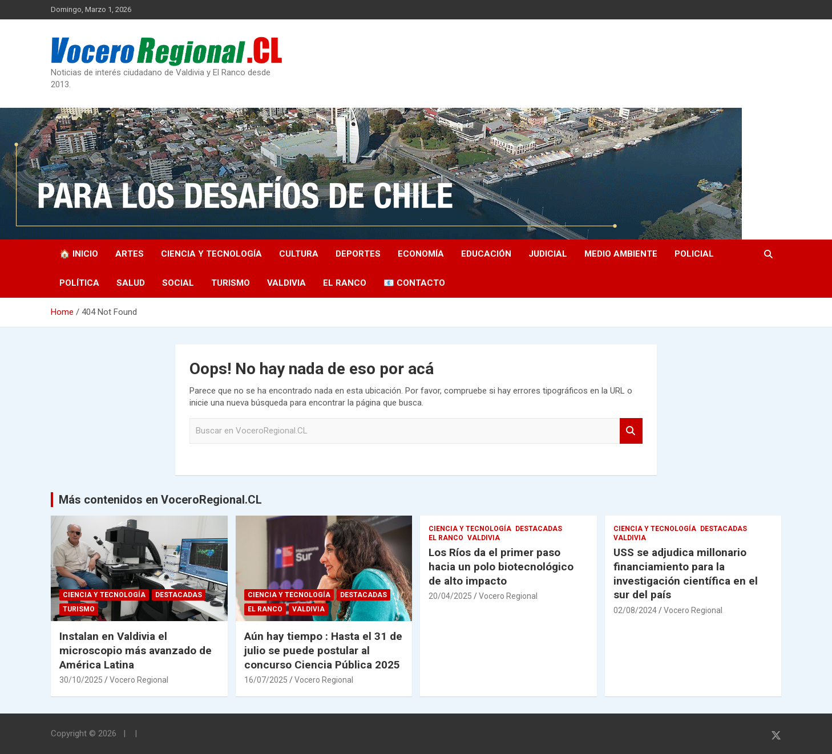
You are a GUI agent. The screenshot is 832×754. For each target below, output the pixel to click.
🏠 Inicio (78, 254)
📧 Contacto (414, 283)
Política (79, 283)
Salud (130, 283)
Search (631, 431)
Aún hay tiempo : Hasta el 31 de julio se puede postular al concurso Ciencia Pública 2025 (323, 650)
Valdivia (286, 283)
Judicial (547, 254)
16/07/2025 (266, 679)
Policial (694, 254)
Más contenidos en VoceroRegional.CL (160, 499)
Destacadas (178, 595)
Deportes (358, 254)
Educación (486, 254)
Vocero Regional (139, 679)
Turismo (230, 283)
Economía (421, 254)
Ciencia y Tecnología (211, 254)
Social (178, 283)
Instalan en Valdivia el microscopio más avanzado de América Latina (135, 650)
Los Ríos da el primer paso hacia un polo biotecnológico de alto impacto (501, 566)
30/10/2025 (81, 679)
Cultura (298, 254)
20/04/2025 (450, 596)
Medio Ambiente (620, 254)
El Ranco (344, 283)
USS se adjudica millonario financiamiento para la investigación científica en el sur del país (685, 573)
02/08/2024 (635, 610)
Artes (129, 254)
